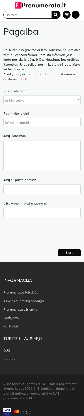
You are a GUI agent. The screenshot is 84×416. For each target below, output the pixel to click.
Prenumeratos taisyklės (20, 292)
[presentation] (37, 235)
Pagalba (9, 359)
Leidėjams (11, 318)
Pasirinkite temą (15, 91)
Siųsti (69, 253)
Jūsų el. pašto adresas (19, 180)
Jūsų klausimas (14, 136)
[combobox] (31, 15)
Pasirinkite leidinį (16, 113)
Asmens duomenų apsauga (23, 301)
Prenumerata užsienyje (20, 309)
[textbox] (27, 14)
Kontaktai (10, 326)
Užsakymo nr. (25, 203)
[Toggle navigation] (76, 15)
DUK (24, 79)
